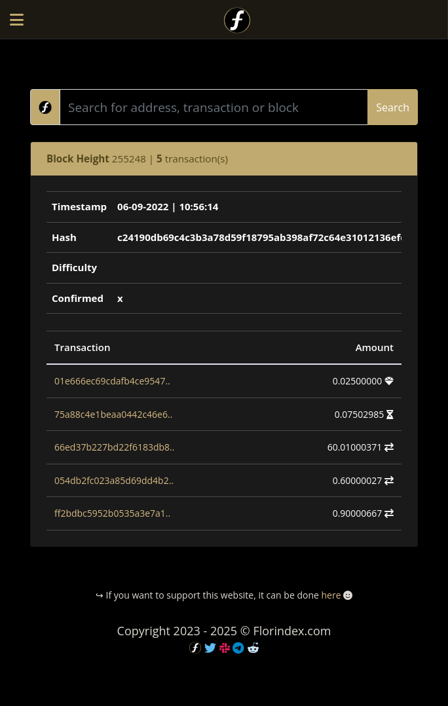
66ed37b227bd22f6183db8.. (114, 447)
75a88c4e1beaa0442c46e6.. (113, 414)
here (331, 595)
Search (392, 107)
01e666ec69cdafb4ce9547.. (112, 381)
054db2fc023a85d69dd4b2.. (114, 480)
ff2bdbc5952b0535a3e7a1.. (112, 513)
